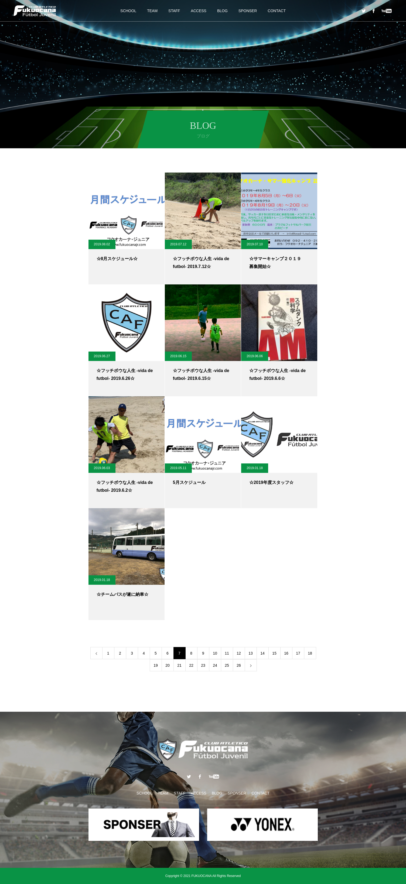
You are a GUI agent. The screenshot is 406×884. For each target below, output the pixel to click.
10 (215, 653)
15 (274, 653)
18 (310, 653)
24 (215, 665)
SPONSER (247, 11)
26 (239, 665)
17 (298, 653)
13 (250, 653)
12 (239, 653)
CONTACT (277, 11)
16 (286, 653)
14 (262, 653)
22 (191, 665)
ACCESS (198, 11)
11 (227, 653)
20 (167, 665)
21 (179, 665)
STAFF (174, 11)
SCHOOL (128, 11)
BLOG (222, 11)
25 (227, 665)
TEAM (152, 11)
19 (155, 665)
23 (203, 665)
